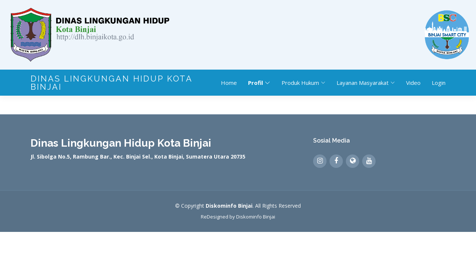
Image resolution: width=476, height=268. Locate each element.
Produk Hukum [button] (303, 82)
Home (229, 82)
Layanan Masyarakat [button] (366, 82)
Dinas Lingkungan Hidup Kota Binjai (111, 83)
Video (413, 82)
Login (439, 82)
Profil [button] (259, 82)
